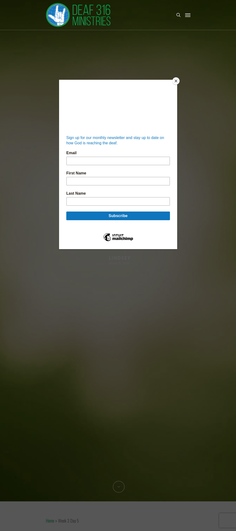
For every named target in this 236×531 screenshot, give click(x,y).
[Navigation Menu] (187, 15)
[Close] (176, 81)
